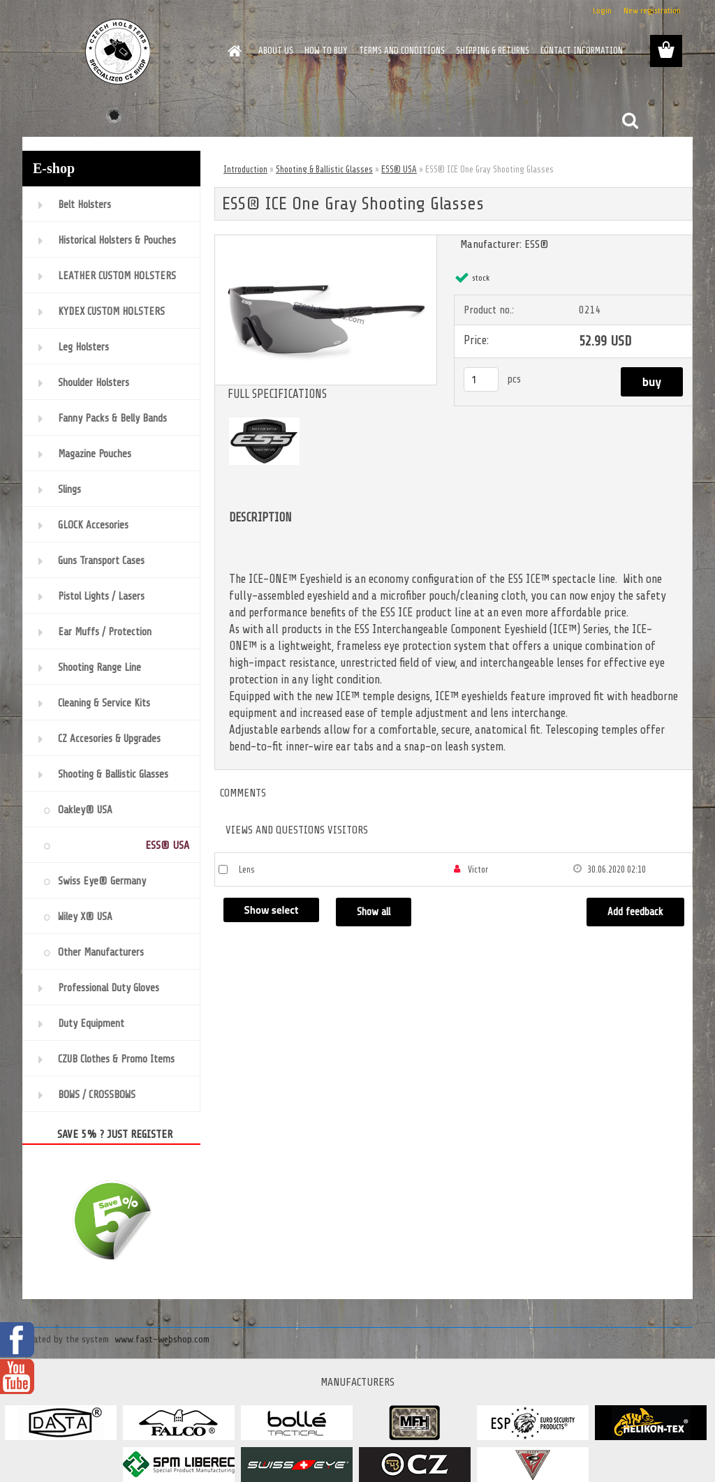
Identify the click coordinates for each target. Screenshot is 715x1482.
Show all (373, 912)
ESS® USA (399, 169)
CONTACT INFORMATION (581, 50)
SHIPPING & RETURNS (492, 50)
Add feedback (635, 912)
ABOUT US (275, 50)
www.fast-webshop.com (162, 1339)
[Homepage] (231, 51)
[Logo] (118, 52)
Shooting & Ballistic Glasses (324, 169)
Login (602, 10)
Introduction (245, 169)
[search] (630, 121)
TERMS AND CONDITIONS (402, 50)
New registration (652, 10)
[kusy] (481, 379)
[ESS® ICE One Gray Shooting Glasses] (325, 241)
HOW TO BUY (326, 50)
